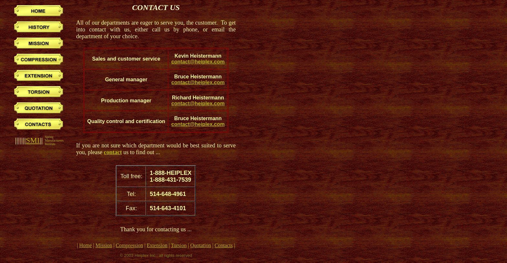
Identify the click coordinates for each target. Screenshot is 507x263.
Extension (157, 245)
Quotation (200, 245)
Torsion (179, 245)
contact (113, 152)
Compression (129, 245)
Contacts (224, 245)
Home (85, 245)
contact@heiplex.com (198, 61)
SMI (33, 140)
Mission (103, 245)
